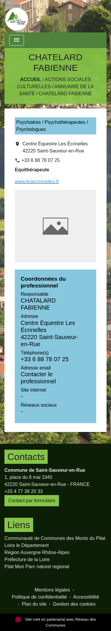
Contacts (26, 456)
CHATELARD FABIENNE (65, 93)
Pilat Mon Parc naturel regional (36, 566)
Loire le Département (26, 545)
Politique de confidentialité (39, 596)
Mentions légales (52, 589)
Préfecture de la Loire (27, 559)
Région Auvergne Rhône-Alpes (37, 552)
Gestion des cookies (74, 604)
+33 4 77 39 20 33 (23, 491)
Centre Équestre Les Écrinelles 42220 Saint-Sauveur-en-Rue (55, 147)
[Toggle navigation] (16, 40)
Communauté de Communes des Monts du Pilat (54, 538)
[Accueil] (16, 16)
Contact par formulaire (31, 500)
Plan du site (34, 604)
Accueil (30, 79)
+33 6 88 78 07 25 (40, 160)
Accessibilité (86, 596)
